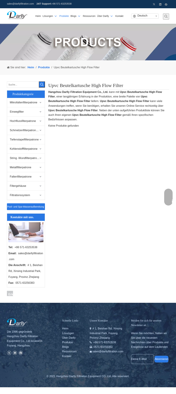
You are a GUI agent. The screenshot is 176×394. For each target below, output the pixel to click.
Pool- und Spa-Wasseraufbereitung (26, 207)
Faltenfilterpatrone (21, 176)
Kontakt (66, 356)
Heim (65, 328)
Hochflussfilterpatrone (23, 121)
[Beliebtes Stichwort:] (166, 16)
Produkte (67, 342)
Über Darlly (69, 337)
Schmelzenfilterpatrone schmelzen (27, 130)
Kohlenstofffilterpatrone (23, 148)
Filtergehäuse (18, 185)
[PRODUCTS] (88, 42)
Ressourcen (69, 351)
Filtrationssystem (20, 195)
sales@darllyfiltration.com (20, 3)
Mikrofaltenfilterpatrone (23, 102)
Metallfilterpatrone (20, 167)
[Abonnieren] (161, 359)
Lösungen (68, 333)
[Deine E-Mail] (142, 359)
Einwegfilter (17, 111)
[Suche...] (23, 84)
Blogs (65, 346)
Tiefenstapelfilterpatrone (24, 139)
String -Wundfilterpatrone (25, 158)
